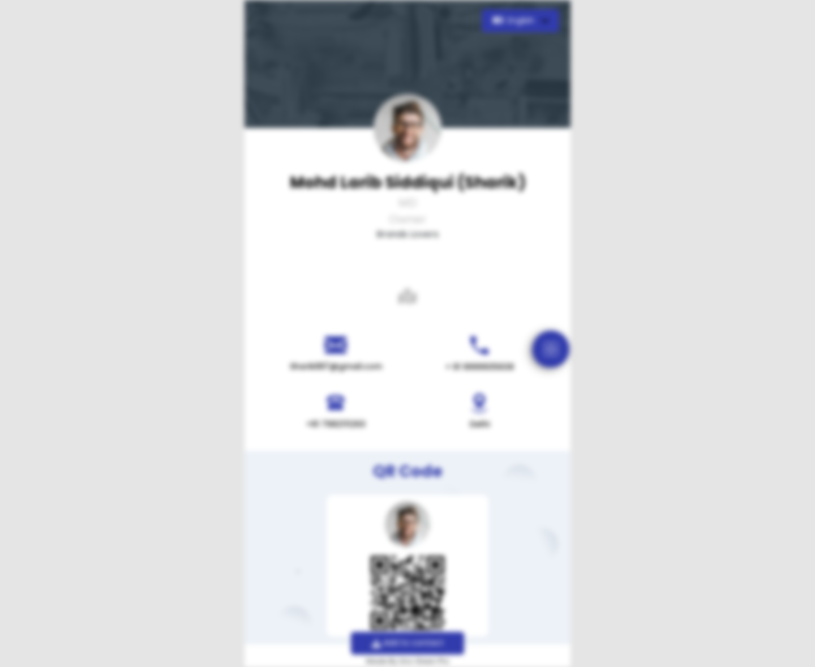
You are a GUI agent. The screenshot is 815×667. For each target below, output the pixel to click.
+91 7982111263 (336, 424)
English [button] (515, 20)
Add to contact (408, 642)
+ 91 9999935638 (479, 367)
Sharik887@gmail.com (336, 366)
